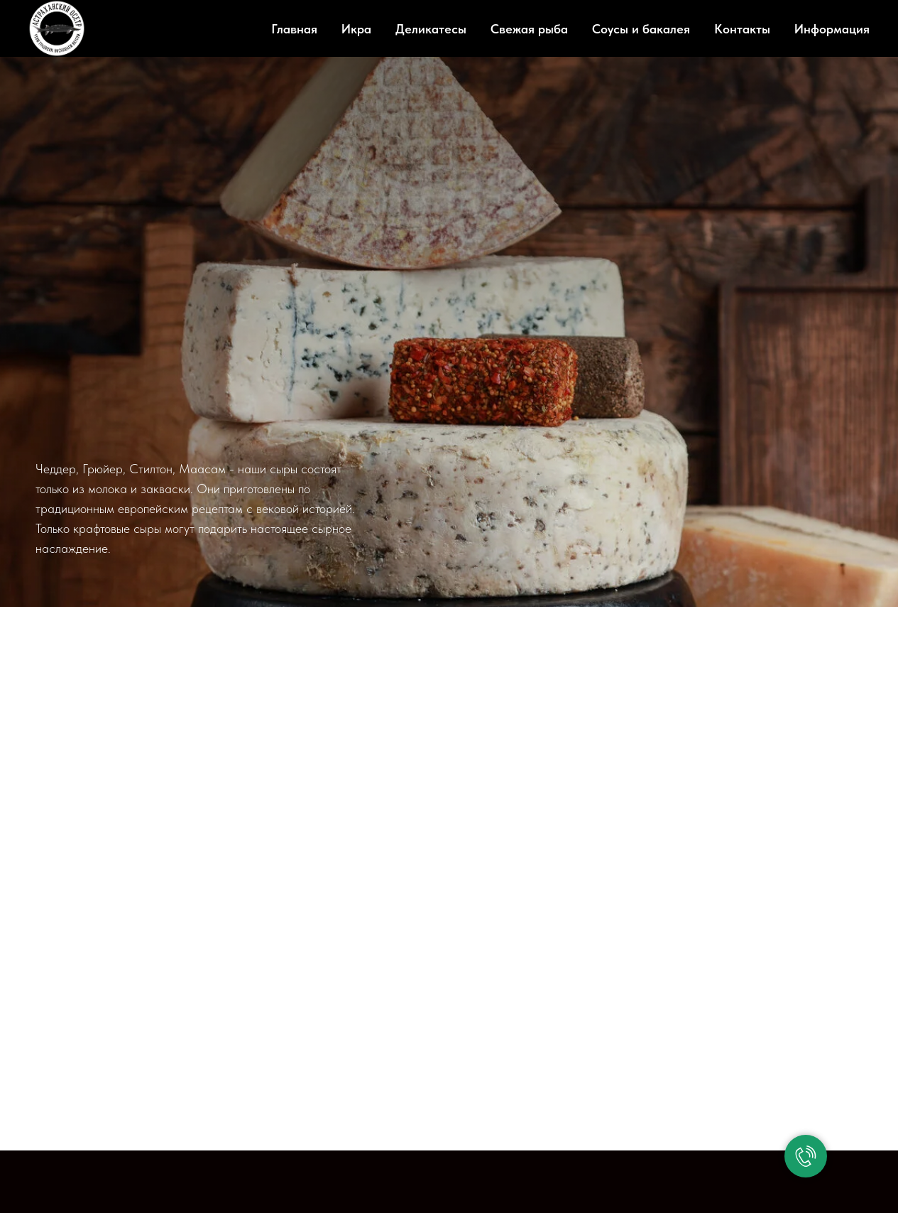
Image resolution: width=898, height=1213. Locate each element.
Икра (356, 28)
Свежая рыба (529, 28)
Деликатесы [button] (430, 28)
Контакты (742, 28)
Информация (832, 28)
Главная (294, 28)
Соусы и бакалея (641, 28)
